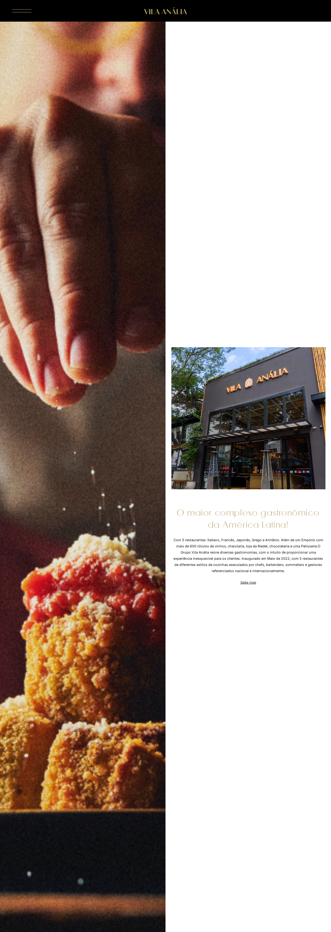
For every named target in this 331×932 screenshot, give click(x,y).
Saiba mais (248, 582)
